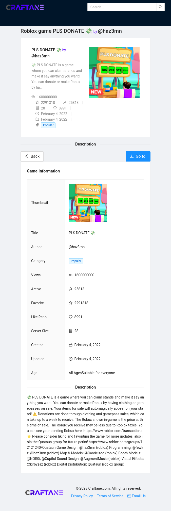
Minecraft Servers (92, 20)
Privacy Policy (82, 496)
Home (16, 20)
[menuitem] (13, 20)
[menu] (85, 20)
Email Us (136, 496)
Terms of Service (110, 496)
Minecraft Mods (49, 20)
